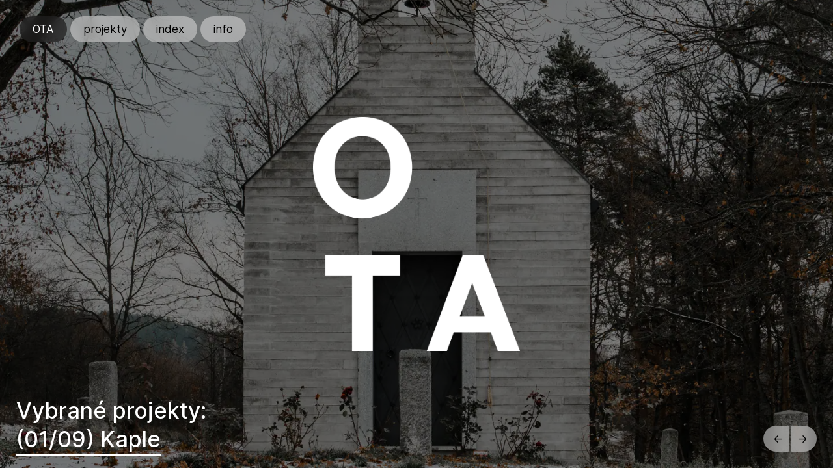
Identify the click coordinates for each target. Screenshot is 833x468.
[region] (416, 234)
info (223, 29)
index (170, 29)
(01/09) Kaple (88, 439)
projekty (105, 29)
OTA (43, 29)
